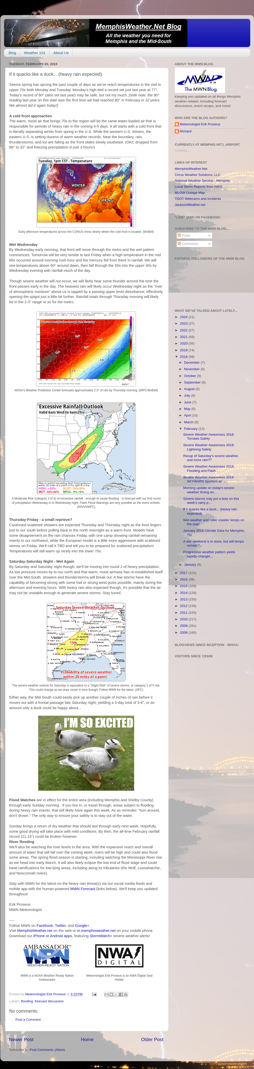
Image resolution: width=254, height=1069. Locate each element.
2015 (184, 586)
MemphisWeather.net (34, 931)
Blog (12, 53)
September (193, 382)
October (190, 376)
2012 (184, 606)
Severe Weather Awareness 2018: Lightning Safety (208, 447)
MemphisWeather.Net (191, 169)
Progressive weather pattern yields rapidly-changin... (209, 554)
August (190, 389)
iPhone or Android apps (52, 936)
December (192, 362)
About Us (61, 53)
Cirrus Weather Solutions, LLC (198, 175)
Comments (188, 244)
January (190, 564)
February (191, 429)
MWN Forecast (82, 889)
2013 (184, 599)
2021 (184, 337)
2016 (184, 579)
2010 (184, 619)
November (192, 369)
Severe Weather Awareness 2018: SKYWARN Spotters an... (208, 479)
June (188, 402)
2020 (184, 343)
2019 (184, 350)
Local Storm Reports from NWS (198, 186)
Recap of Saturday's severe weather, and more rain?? (210, 458)
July (187, 395)
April (188, 415)
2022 (184, 330)
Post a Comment (28, 1019)
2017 (184, 573)
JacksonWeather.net (190, 205)
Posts (184, 235)
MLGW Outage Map (190, 193)
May (187, 409)
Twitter (60, 926)
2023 (184, 323)
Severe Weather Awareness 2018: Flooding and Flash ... (208, 468)
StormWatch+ (101, 936)
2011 (184, 613)
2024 (184, 317)
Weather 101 (34, 53)
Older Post (152, 1039)
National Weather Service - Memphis (202, 180)
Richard (186, 131)
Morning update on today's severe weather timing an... (208, 490)
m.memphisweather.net (96, 931)
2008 (184, 632)
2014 (184, 593)
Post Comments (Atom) (47, 1050)
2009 (184, 626)
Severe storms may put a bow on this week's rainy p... (211, 501)
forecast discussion (49, 1001)
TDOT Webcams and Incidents (198, 199)
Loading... (182, 150)
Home (87, 1039)
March (189, 422)
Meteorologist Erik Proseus (200, 124)
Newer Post (21, 1039)
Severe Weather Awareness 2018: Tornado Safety (208, 436)
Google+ (82, 926)
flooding (27, 1001)
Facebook (44, 926)
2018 (184, 357)
